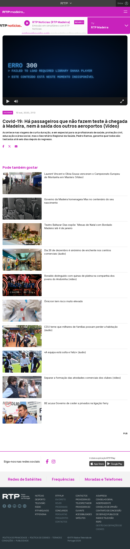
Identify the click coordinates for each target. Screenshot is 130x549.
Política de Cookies (40, 537)
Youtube (19, 506)
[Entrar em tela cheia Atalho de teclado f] (122, 101)
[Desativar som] (16, 101)
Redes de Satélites (25, 479)
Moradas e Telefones (103, 479)
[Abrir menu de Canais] (108, 25)
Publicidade (22, 540)
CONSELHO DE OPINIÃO (106, 506)
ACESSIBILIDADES (84, 514)
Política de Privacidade (15, 537)
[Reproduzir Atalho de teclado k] (8, 101)
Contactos (61, 521)
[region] (65, 70)
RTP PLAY (59, 495)
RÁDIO (38, 506)
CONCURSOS (61, 510)
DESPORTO (40, 499)
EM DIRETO (60, 499)
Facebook (4, 506)
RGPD (98, 521)
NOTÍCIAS (39, 495)
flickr (25, 506)
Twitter (9, 506)
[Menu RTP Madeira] (127, 12)
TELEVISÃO (40, 503)
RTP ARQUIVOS (42, 510)
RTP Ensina (40, 514)
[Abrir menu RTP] (65, 3)
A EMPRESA (101, 495)
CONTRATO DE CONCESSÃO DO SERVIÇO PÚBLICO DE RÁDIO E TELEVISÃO (108, 514)
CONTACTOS (81, 495)
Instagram (14, 506)
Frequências (63, 479)
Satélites (80, 518)
